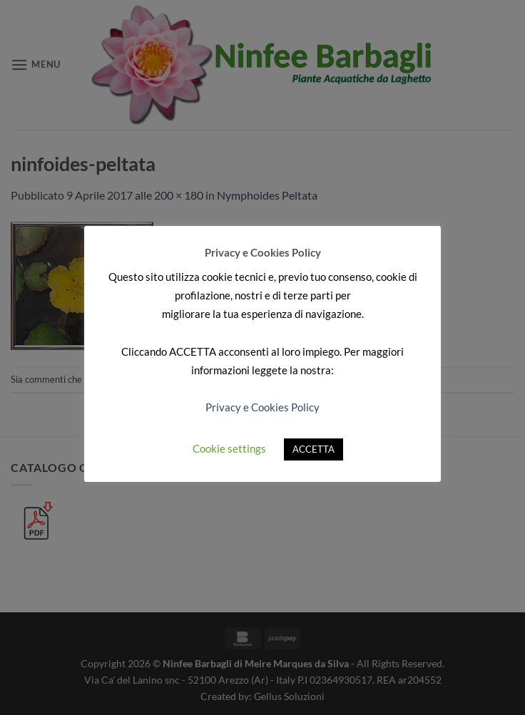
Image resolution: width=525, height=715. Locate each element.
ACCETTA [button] (313, 449)
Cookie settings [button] (229, 448)
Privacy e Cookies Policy (262, 407)
